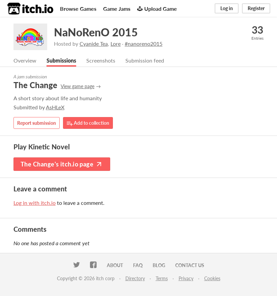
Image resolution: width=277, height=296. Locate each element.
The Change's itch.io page (62, 164)
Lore (116, 43)
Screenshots (100, 60)
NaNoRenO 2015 (96, 32)
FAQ (138, 265)
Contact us (189, 265)
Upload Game (157, 8)
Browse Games (78, 8)
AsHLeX (55, 107)
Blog (159, 265)
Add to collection (88, 123)
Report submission (36, 123)
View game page (77, 86)
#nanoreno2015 (143, 43)
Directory (135, 278)
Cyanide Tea (94, 43)
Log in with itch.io (34, 202)
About (115, 265)
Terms (162, 278)
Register (256, 8)
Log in (226, 8)
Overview (24, 60)
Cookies (212, 278)
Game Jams (116, 8)
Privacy (186, 278)
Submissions (61, 60)
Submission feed (144, 60)
